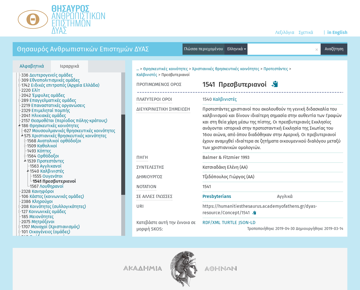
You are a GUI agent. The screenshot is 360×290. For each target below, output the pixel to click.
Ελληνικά (236, 49)
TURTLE (229, 222)
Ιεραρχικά (69, 66)
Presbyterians (216, 196)
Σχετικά (306, 32)
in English (337, 32)
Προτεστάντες (276, 69)
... (137, 69)
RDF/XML (211, 222)
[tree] (69, 154)
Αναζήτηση (334, 49)
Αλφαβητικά (32, 66)
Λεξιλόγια (284, 32)
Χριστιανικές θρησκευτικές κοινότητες (225, 69)
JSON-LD (246, 222)
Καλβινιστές (146, 74)
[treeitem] (49, 75)
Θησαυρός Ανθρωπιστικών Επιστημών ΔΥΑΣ (83, 49)
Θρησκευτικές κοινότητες (165, 69)
